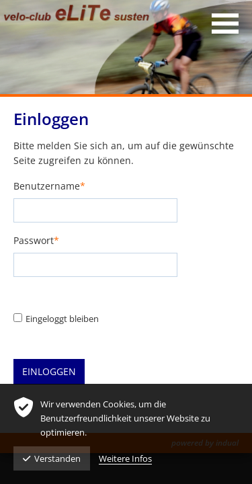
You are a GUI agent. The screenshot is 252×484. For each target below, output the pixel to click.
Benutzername (49, 186)
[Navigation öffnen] (225, 23)
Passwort (36, 241)
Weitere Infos (125, 458)
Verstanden (52, 458)
